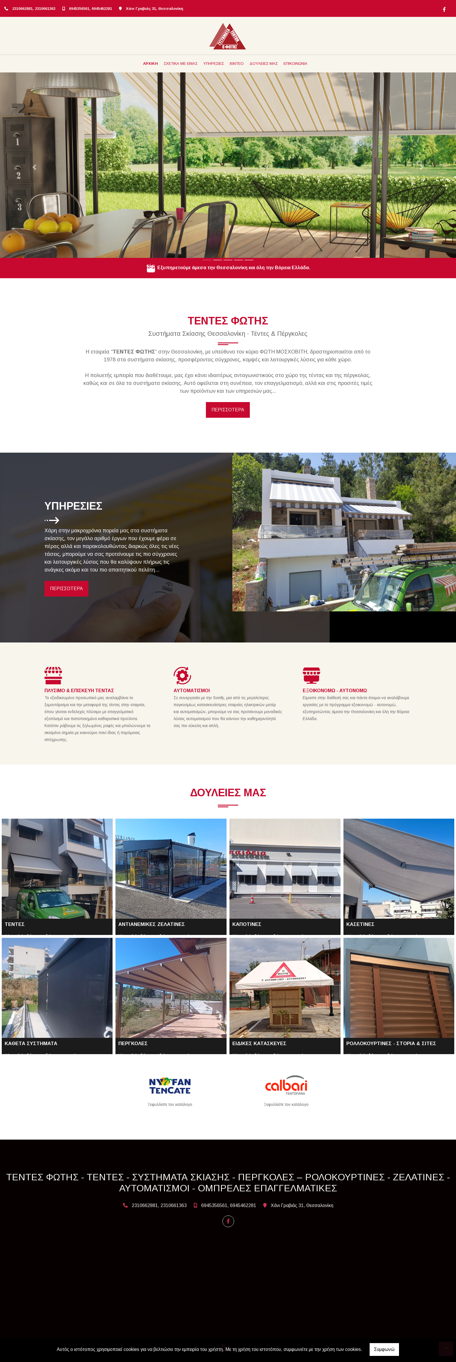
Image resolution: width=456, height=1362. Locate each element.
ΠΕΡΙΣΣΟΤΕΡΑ (227, 409)
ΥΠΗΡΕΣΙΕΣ (213, 63)
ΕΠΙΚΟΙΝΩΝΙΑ (295, 63)
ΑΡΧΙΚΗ (150, 63)
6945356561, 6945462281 (90, 8)
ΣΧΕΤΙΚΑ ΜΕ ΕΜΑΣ (180, 63)
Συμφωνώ (384, 1349)
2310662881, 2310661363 (33, 8)
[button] (34, 167)
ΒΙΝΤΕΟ (237, 63)
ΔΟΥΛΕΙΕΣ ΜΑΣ (264, 63)
